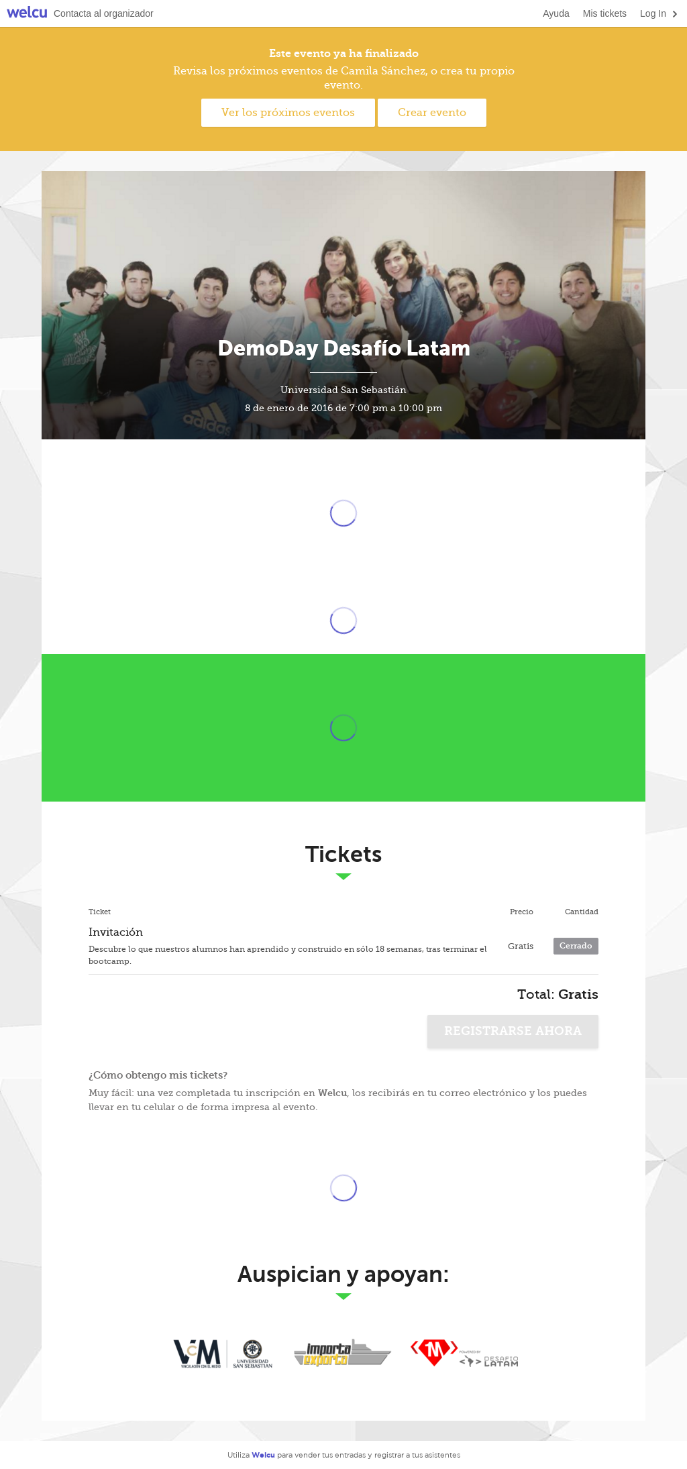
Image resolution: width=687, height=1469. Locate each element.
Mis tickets (605, 13)
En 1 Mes (464, 1353)
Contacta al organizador (104, 13)
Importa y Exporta (343, 1353)
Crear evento (432, 113)
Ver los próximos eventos (288, 113)
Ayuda (556, 13)
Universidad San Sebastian (222, 1353)
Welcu (27, 14)
